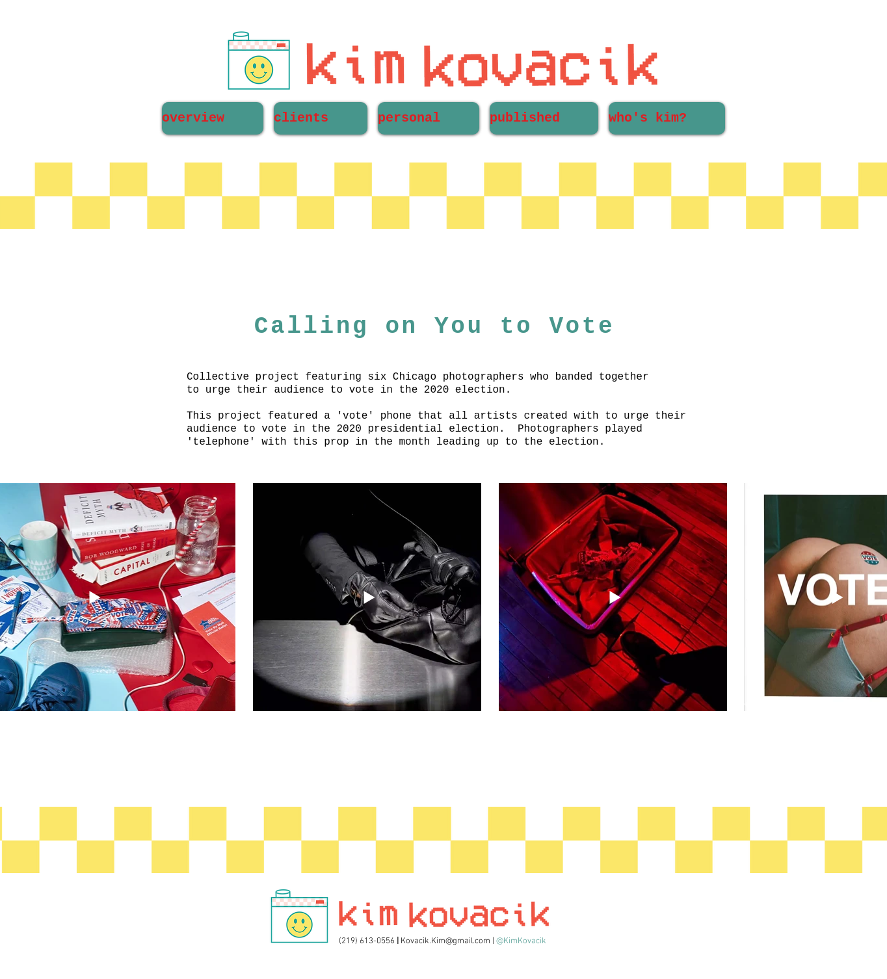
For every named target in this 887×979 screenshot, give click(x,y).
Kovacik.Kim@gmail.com (445, 941)
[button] (320, 118)
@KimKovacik (521, 941)
